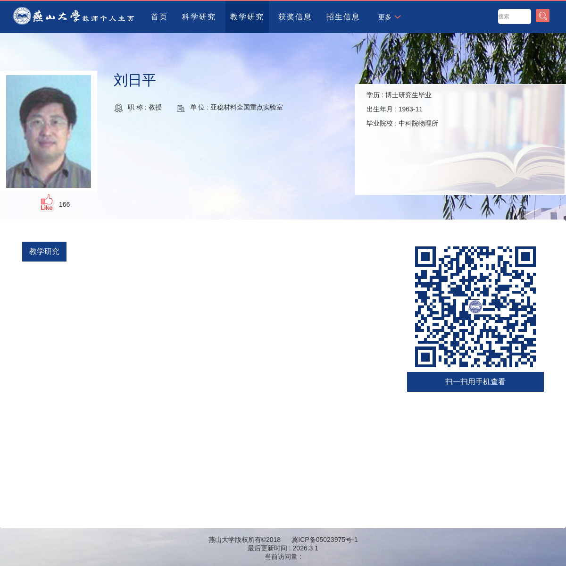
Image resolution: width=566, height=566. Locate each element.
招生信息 (343, 17)
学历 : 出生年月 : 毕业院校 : (402, 109)
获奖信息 (295, 17)
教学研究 (247, 17)
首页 (159, 17)
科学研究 (199, 17)
